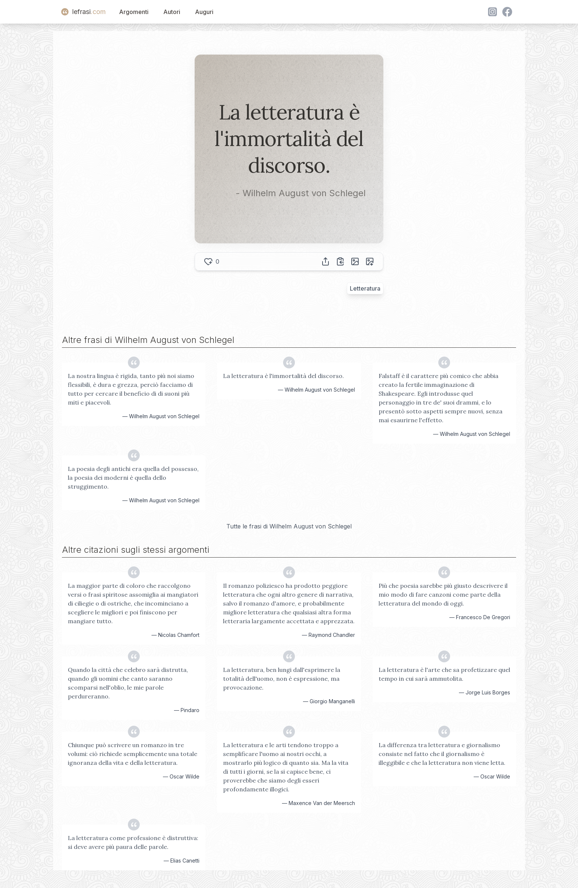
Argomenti (134, 11)
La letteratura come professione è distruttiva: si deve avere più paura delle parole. (133, 842)
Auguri (204, 11)
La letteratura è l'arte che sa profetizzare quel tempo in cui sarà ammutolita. (444, 674)
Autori (171, 11)
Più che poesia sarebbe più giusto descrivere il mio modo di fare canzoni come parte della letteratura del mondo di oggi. (443, 594)
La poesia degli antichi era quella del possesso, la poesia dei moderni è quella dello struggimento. (133, 477)
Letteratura (365, 288)
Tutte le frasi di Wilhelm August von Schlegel (289, 526)
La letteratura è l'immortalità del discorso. (283, 375)
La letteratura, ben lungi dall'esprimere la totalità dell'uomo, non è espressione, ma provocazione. (281, 678)
